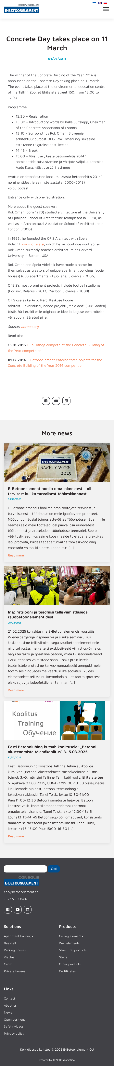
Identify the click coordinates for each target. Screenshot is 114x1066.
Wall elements (69, 943)
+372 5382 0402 (16, 899)
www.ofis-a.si (33, 244)
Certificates (67, 971)
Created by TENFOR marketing (57, 1059)
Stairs (63, 957)
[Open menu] (106, 9)
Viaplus (9, 957)
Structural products (72, 950)
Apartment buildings (18, 936)
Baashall (10, 943)
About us (10, 1005)
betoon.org (30, 326)
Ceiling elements (71, 936)
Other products (70, 964)
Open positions (14, 1019)
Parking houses (15, 950)
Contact (9, 998)
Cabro (8, 964)
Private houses (14, 971)
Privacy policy (14, 1033)
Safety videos (13, 1026)
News (8, 1012)
